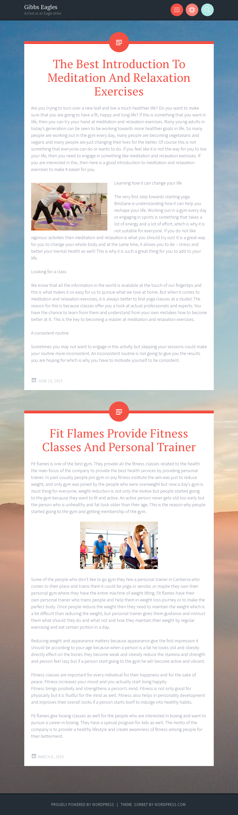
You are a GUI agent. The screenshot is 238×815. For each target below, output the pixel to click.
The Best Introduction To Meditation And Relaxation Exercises (119, 77)
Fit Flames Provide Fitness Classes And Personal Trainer (119, 439)
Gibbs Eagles (40, 7)
